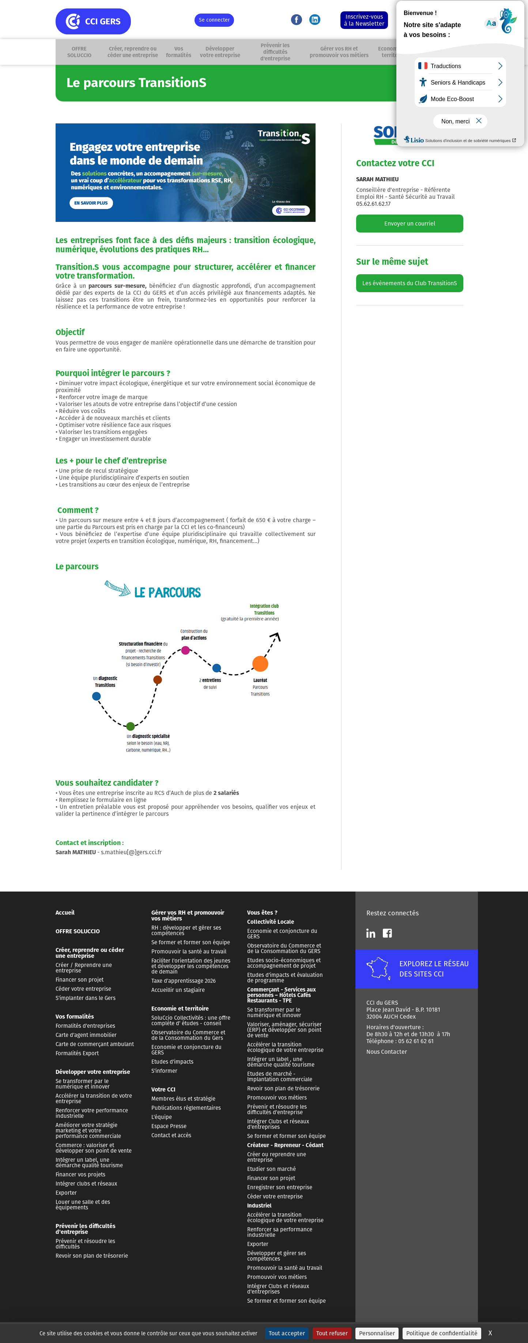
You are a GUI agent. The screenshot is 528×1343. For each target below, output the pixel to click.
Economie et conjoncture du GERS (186, 1050)
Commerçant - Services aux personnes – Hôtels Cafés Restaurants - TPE (281, 995)
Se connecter (214, 20)
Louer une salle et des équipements (83, 1205)
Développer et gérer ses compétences (276, 1256)
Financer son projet (79, 979)
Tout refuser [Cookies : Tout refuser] (332, 1333)
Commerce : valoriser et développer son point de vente (94, 1148)
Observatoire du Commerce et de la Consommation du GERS (284, 948)
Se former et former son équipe (190, 942)
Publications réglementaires (186, 1108)
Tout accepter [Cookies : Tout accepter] (287, 1333)
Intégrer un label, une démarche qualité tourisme (89, 1163)
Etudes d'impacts (172, 1062)
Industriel (259, 1205)
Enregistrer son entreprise (279, 1187)
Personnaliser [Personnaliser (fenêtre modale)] (377, 1333)
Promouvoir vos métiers (277, 1097)
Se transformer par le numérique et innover (83, 1084)
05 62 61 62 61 (419, 24)
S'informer (164, 1071)
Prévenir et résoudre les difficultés (85, 1244)
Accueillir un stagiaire (178, 990)
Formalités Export (77, 1053)
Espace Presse (168, 1126)
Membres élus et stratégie (183, 1098)
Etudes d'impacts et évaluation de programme (285, 978)
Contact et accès (171, 1135)
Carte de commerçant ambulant (95, 1044)
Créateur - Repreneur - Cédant (285, 1145)
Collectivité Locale (270, 922)
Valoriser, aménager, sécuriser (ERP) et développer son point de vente (284, 1030)
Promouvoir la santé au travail (188, 951)
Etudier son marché (271, 1169)
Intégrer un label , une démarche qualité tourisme (280, 1062)
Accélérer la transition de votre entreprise (94, 1099)
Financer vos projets (80, 1174)
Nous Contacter (386, 1051)
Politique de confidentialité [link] (442, 1333)
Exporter (66, 1193)
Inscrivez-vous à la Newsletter (364, 20)
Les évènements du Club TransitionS (409, 283)
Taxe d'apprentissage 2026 (183, 981)
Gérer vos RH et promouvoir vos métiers (341, 52)
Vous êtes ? (445, 52)
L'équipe (161, 1117)
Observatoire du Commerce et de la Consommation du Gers (188, 1035)
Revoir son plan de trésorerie (92, 1256)
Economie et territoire (394, 52)
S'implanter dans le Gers (86, 998)
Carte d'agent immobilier (86, 1035)
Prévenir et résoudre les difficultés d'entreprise (277, 1110)
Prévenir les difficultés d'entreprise (277, 52)
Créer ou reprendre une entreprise (276, 1157)
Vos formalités (181, 52)
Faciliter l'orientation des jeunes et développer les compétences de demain (190, 966)
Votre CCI (423, 52)
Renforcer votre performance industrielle (92, 1113)
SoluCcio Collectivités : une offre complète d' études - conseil (190, 1021)
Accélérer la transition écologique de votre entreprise (285, 1047)
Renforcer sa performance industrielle (279, 1232)
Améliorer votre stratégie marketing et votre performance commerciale (88, 1130)
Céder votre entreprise (83, 989)
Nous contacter (417, 16)
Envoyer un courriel (409, 223)
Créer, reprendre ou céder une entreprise (135, 52)
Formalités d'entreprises (85, 1026)
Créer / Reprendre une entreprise (84, 968)
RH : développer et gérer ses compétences (186, 931)
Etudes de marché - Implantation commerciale (279, 1077)
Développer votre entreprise (222, 52)
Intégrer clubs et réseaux (86, 1183)
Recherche (464, 52)
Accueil (65, 912)
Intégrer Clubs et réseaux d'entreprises (278, 1124)
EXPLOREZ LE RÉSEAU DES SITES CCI (434, 968)
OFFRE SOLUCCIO (78, 52)
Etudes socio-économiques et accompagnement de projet (284, 963)
